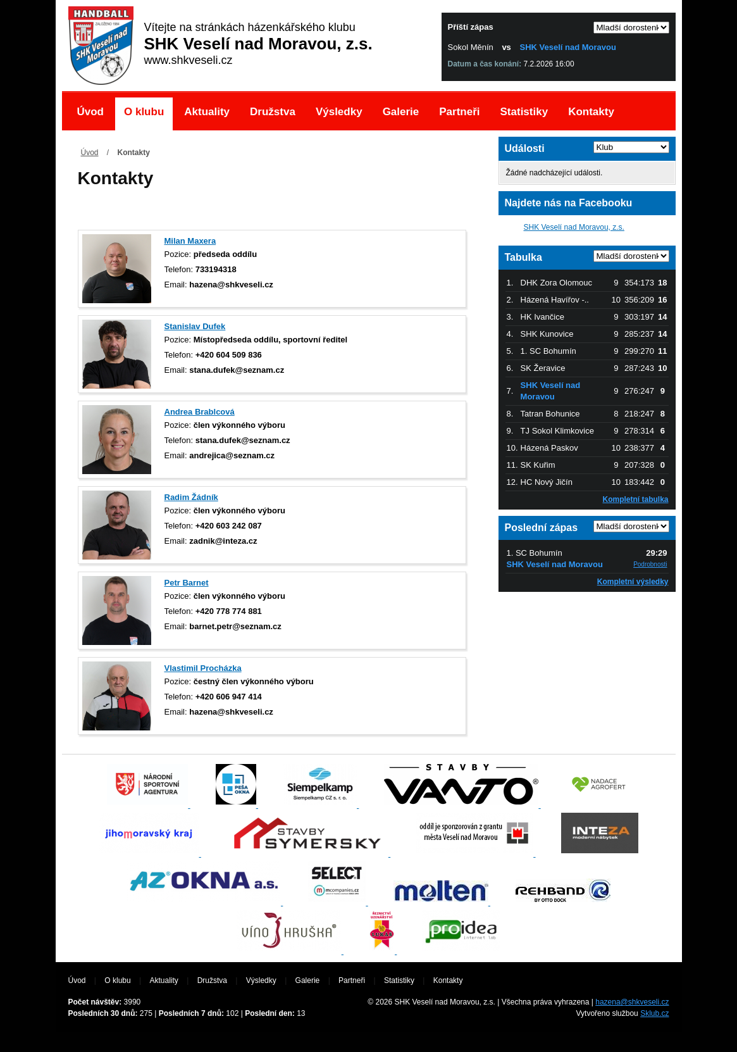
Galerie (401, 112)
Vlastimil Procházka (203, 668)
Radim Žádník (191, 497)
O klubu (144, 112)
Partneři (459, 112)
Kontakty (591, 112)
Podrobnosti (650, 564)
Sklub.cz (654, 1013)
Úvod (90, 112)
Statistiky (524, 112)
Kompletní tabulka (635, 499)
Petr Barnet (186, 582)
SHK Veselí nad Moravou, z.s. (574, 227)
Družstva (272, 112)
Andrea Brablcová (199, 411)
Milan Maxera (190, 241)
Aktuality (207, 112)
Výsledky (339, 112)
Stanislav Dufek (195, 326)
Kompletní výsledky (633, 581)
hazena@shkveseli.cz (632, 1002)
